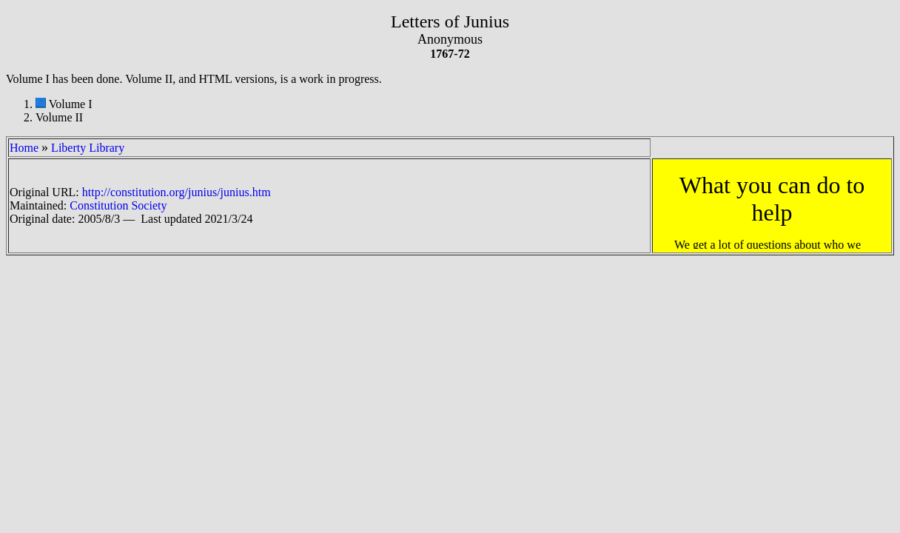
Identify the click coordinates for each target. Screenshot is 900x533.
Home (24, 147)
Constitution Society (118, 205)
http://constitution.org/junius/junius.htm (176, 192)
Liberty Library (87, 147)
